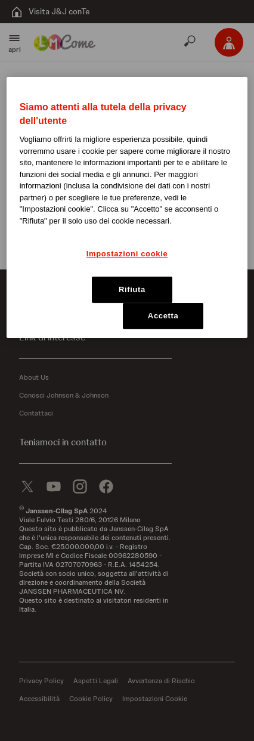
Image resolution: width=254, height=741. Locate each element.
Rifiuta (132, 289)
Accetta (163, 315)
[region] (127, 208)
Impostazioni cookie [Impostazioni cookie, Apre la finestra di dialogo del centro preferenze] (127, 253)
